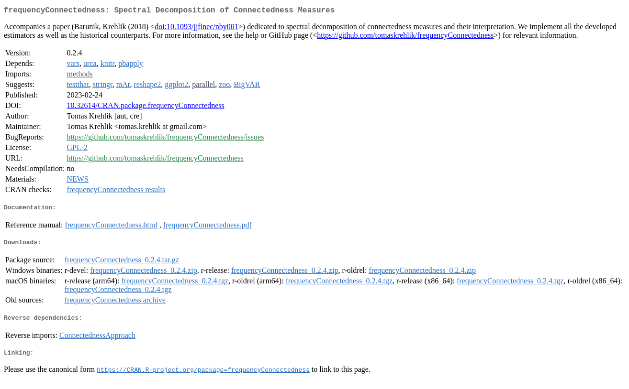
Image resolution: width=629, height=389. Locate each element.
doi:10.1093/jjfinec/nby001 (196, 28)
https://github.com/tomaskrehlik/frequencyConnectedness (405, 37)
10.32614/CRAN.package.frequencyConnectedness (145, 107)
